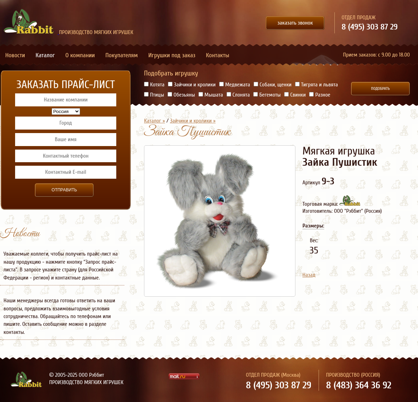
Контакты (217, 55)
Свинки (295, 95)
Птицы (154, 95)
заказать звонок (295, 23)
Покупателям (121, 55)
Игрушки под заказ (171, 55)
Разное (319, 95)
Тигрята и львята (316, 84)
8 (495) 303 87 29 (370, 27)
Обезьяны (181, 95)
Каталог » (154, 121)
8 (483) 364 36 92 (358, 385)
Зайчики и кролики (192, 84)
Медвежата (234, 84)
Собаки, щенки (273, 84)
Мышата (210, 95)
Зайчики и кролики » (193, 121)
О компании (80, 55)
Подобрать (380, 88)
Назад (308, 275)
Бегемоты (267, 95)
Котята (154, 84)
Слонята (238, 95)
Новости (15, 55)
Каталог (45, 55)
